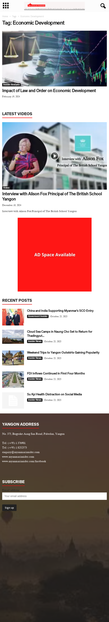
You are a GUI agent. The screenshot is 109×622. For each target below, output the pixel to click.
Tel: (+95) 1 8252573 (14, 447)
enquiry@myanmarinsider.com (21, 452)
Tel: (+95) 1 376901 (14, 443)
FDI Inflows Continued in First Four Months (56, 373)
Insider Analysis (11, 84)
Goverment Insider (38, 316)
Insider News (34, 341)
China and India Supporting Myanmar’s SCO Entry (60, 311)
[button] (102, 6)
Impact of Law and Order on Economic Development (49, 90)
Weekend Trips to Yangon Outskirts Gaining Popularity (63, 352)
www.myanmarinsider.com (18, 456)
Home (5, 16)
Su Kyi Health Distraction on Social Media (54, 394)
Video (6, 188)
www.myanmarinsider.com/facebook (24, 461)
